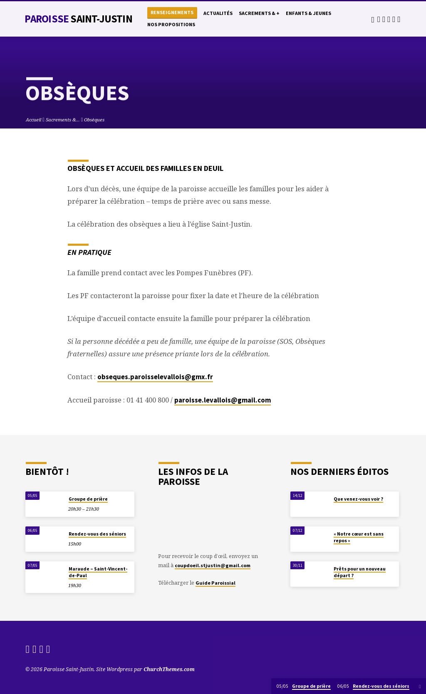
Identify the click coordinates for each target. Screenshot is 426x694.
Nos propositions (171, 24)
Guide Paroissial (215, 583)
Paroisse (78, 18)
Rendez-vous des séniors (97, 534)
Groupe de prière (88, 499)
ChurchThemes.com (169, 669)
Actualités (218, 13)
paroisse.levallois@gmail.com (222, 400)
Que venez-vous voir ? (358, 499)
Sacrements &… (63, 119)
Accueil (33, 119)
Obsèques (94, 119)
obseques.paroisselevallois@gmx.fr (155, 377)
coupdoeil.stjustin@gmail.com (212, 565)
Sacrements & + (259, 13)
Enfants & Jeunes (308, 13)
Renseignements (172, 12)
